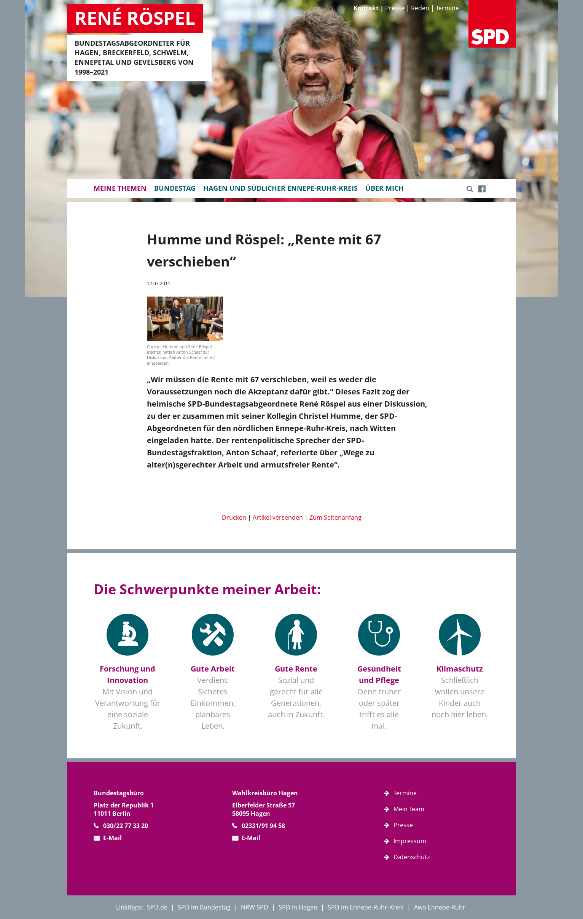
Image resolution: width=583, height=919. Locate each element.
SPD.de (157, 907)
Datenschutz (411, 857)
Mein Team (408, 809)
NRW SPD (254, 907)
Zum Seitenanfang (335, 517)
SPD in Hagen (298, 907)
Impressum (409, 841)
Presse (395, 8)
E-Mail (112, 838)
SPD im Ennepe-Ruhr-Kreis (366, 907)
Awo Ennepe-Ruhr (439, 907)
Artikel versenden (278, 517)
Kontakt (366, 8)
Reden (420, 8)
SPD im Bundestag (204, 907)
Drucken (234, 517)
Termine (447, 8)
